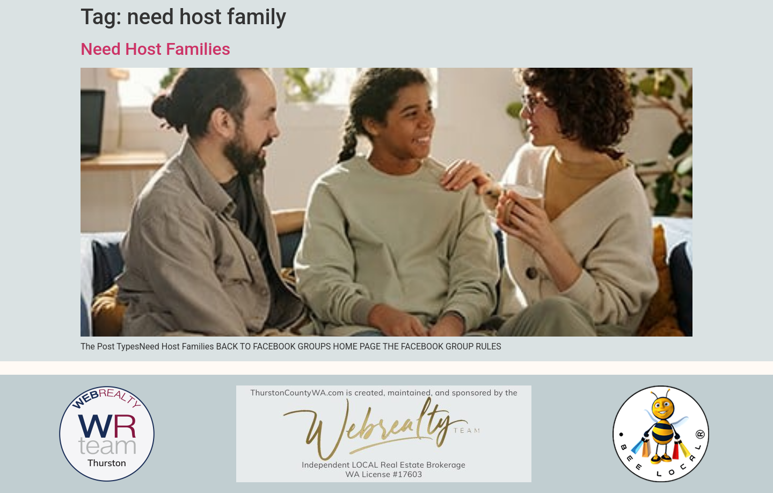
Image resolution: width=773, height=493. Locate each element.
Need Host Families (155, 49)
